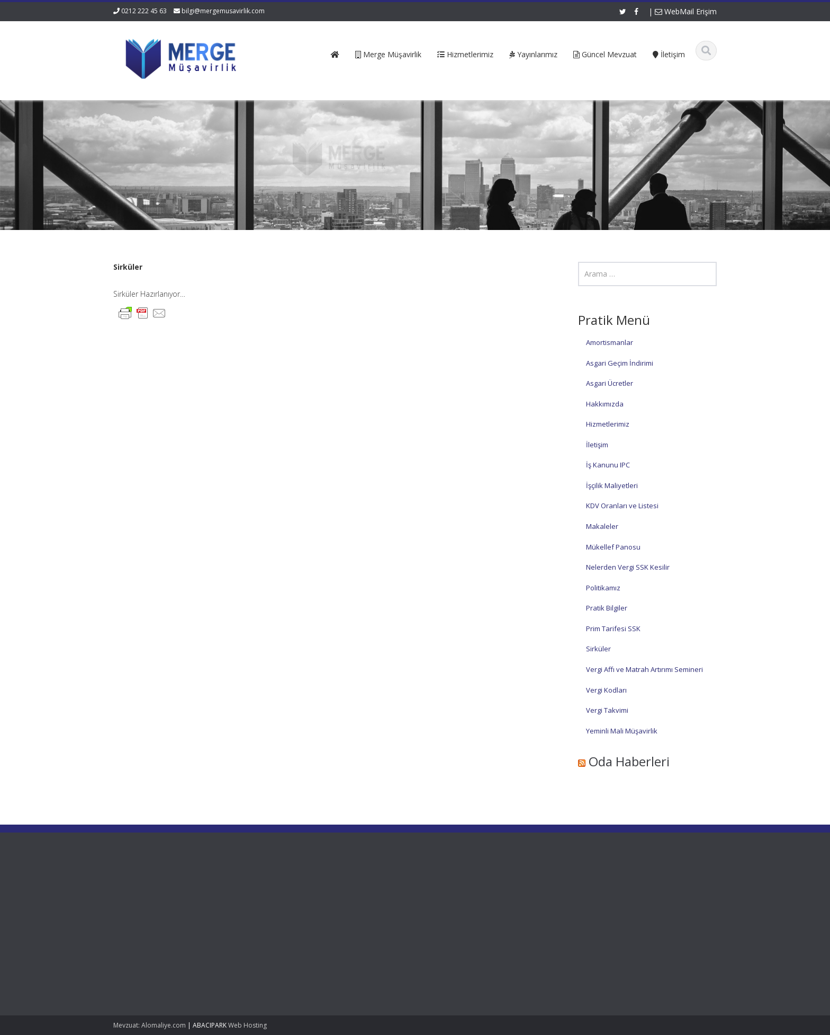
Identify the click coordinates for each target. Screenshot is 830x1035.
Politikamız (603, 587)
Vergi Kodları (606, 690)
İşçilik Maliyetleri (612, 485)
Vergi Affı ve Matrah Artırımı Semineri (644, 669)
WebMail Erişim (686, 11)
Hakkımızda (605, 404)
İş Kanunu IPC (608, 465)
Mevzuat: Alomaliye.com (149, 1025)
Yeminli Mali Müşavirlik (621, 731)
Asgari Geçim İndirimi (619, 363)
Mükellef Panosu (613, 547)
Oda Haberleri (629, 761)
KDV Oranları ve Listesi (622, 505)
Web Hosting (247, 1025)
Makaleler (602, 526)
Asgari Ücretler (609, 383)
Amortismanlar (609, 342)
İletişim (597, 444)
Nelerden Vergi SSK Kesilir (628, 567)
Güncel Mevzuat (293, 921)
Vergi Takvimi (607, 710)
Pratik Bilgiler (606, 608)
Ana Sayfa (284, 891)
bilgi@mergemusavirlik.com (223, 10)
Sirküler (598, 648)
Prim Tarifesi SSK (613, 628)
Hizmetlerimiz (607, 424)
